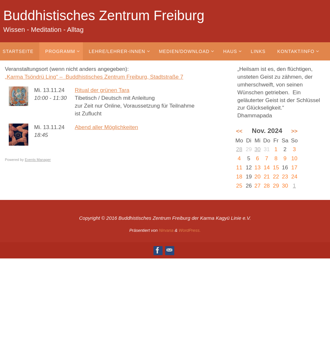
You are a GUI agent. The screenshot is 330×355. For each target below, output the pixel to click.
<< (239, 131)
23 (285, 177)
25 (239, 186)
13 (258, 167)
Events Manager (38, 160)
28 (239, 149)
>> (294, 131)
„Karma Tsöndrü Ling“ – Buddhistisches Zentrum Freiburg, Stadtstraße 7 (94, 77)
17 (294, 167)
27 (258, 186)
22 (276, 177)
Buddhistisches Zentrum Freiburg (104, 15)
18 (239, 177)
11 (239, 167)
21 (267, 177)
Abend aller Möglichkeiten (106, 127)
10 (294, 158)
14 (267, 167)
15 (276, 167)
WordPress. (189, 230)
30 (258, 149)
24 (294, 177)
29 (276, 186)
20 (258, 177)
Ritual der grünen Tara (102, 90)
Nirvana (166, 230)
